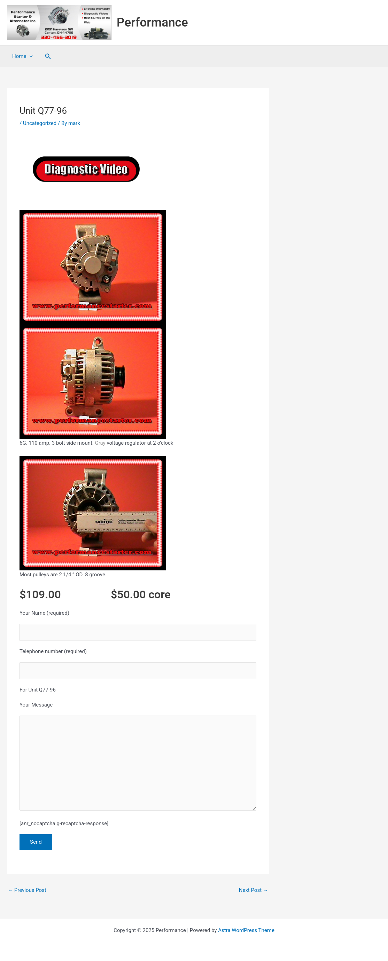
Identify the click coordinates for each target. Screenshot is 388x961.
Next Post (253, 890)
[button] (48, 56)
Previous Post (27, 890)
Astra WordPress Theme (246, 930)
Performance (152, 22)
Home (22, 56)
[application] (29, 56)
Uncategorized (39, 123)
